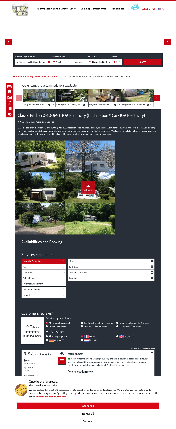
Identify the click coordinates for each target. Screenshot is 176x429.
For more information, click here (50, 396)
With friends (130, 296)
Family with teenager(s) (134, 293)
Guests (114, 56)
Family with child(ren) (98, 293)
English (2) (129, 306)
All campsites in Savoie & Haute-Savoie (56, 8)
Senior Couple (95, 296)
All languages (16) (59, 306)
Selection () (148, 8)
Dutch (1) (93, 310)
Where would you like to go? (25, 56)
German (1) (59, 310)
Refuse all (88, 413)
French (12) (94, 306)
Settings (88, 421)
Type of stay (92, 56)
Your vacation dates (58, 56)
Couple (57, 296)
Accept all (88, 405)
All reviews (59, 293)
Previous (8, 42)
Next (167, 42)
